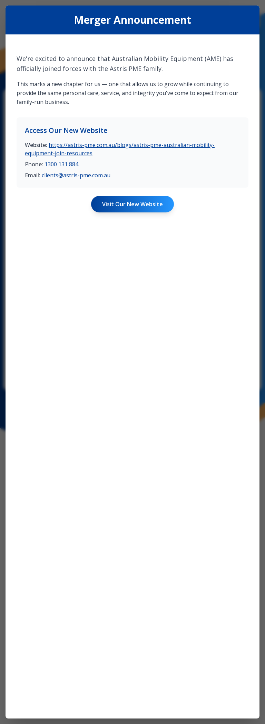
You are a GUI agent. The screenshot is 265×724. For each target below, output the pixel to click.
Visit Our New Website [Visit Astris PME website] (132, 435)
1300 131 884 (61, 395)
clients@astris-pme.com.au (76, 406)
